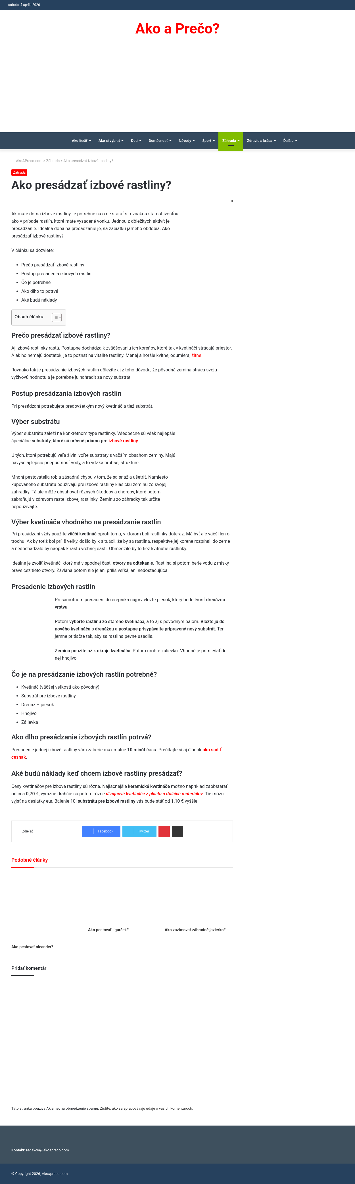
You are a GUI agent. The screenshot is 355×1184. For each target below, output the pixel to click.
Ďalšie (288, 140)
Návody (185, 140)
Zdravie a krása (259, 140)
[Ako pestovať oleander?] (45, 907)
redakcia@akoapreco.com (47, 1150)
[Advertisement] (177, 89)
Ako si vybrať (109, 140)
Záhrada (229, 140)
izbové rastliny (123, 440)
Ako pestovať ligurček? (108, 930)
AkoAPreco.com (27, 161)
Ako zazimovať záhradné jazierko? (195, 930)
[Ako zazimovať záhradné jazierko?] (199, 898)
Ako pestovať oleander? (32, 947)
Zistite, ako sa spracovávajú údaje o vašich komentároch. (146, 1108)
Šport (206, 140)
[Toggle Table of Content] (53, 317)
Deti (134, 140)
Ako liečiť (79, 140)
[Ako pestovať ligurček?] (122, 898)
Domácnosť (158, 140)
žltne (196, 355)
